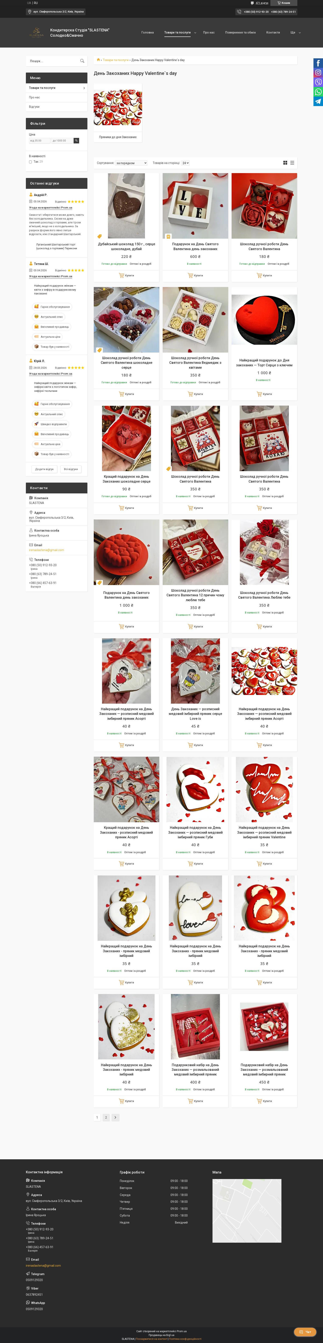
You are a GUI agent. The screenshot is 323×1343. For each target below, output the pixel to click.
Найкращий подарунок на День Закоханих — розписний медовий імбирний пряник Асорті (126, 714)
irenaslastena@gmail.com (46, 550)
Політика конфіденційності (185, 1338)
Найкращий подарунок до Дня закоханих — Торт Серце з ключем (264, 362)
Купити (129, 275)
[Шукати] (82, 61)
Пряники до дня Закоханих (118, 137)
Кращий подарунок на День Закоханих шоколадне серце (126, 479)
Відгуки (34, 106)
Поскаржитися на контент (151, 1338)
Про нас (209, 32)
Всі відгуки (71, 469)
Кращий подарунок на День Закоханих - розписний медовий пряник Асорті (126, 832)
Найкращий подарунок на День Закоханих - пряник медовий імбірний (126, 951)
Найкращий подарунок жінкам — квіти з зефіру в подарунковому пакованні (55, 289)
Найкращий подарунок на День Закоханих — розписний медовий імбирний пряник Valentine (264, 832)
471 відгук (262, 2)
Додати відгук (44, 469)
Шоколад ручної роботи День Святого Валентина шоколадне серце (126, 363)
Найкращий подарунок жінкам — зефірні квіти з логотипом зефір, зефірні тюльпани (55, 386)
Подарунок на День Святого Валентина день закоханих (195, 246)
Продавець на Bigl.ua (161, 1335)
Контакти (273, 32)
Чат (305, 1332)
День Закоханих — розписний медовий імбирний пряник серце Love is (195, 714)
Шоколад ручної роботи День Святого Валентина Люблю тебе (264, 595)
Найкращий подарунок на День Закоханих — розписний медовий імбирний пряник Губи (195, 832)
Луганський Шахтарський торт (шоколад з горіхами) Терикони (56, 246)
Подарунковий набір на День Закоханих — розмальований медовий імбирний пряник (195, 1070)
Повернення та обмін (240, 32)
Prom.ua (182, 1331)
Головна (147, 32)
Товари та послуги (177, 32)
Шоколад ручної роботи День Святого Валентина (264, 246)
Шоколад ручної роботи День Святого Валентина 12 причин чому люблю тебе (195, 595)
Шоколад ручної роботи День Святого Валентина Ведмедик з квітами (195, 363)
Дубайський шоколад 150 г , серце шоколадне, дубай (126, 246)
